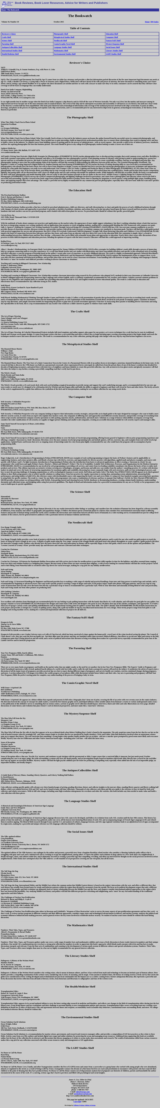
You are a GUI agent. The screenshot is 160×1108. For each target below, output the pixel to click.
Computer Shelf (112, 37)
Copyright (77, 1102)
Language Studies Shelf (63, 47)
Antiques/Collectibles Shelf (12, 47)
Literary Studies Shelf (114, 51)
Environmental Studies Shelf (65, 54)
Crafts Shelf (6, 37)
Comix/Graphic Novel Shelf (64, 44)
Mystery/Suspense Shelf (115, 44)
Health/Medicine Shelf (10, 54)
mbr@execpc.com (83, 1092)
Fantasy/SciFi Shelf (113, 41)
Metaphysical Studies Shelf (64, 37)
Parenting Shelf (8, 44)
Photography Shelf (61, 34)
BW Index (155, 22)
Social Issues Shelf (113, 47)
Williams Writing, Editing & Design (84, 1105)
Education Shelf (112, 34)
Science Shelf (7, 41)
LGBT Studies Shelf (113, 54)
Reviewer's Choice (9, 34)
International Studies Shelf (12, 51)
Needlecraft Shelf (60, 41)
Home (147, 22)
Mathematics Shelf (61, 51)
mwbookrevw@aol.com (83, 1094)
